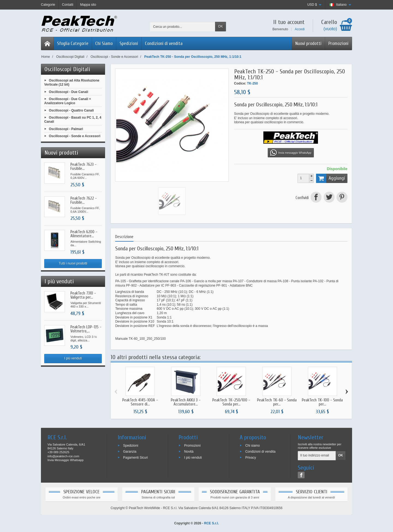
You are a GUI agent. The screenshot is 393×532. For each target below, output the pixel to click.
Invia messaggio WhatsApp (290, 152)
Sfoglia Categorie (72, 43)
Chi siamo (252, 445)
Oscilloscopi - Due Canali (68, 92)
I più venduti (73, 358)
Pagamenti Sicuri (135, 457)
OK (220, 26)
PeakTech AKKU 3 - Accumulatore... (186, 402)
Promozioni (338, 43)
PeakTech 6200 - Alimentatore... (83, 234)
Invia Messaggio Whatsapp (65, 460)
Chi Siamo (104, 43)
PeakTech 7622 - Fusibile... (83, 200)
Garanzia (129, 451)
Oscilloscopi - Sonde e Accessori (74, 136)
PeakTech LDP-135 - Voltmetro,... (86, 329)
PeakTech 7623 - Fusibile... (83, 166)
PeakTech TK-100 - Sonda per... (322, 402)
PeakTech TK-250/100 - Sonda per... (231, 402)
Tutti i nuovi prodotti (73, 263)
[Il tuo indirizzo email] (317, 455)
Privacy (250, 457)
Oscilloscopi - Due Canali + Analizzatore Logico (67, 101)
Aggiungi (330, 178)
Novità (188, 451)
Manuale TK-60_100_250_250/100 (140, 339)
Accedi (300, 29)
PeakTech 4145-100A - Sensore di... (140, 402)
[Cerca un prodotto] (182, 26)
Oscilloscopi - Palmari (66, 129)
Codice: (240, 83)
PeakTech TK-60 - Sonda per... (277, 402)
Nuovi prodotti (308, 43)
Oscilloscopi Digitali (67, 69)
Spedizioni (129, 43)
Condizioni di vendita (164, 43)
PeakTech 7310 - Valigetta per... (83, 295)
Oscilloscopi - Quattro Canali (71, 110)
